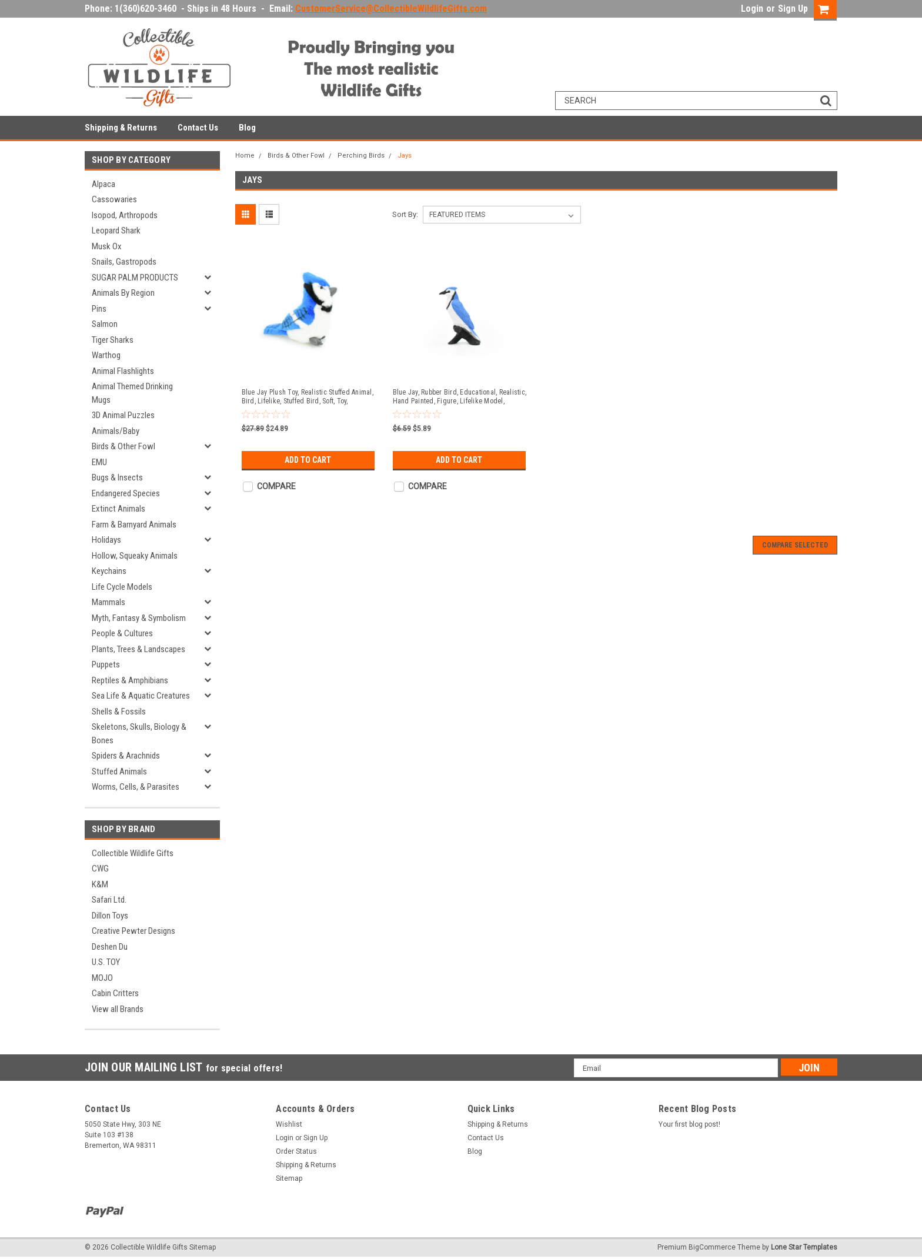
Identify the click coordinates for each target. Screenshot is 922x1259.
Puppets (106, 664)
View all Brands (117, 1009)
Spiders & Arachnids (126, 755)
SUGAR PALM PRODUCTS (135, 277)
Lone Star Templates (804, 1247)
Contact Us (198, 127)
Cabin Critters (115, 993)
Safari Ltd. (109, 899)
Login (752, 8)
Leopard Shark (116, 230)
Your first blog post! (689, 1124)
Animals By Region (123, 293)
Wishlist (289, 1124)
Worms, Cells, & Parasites (135, 787)
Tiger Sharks (112, 340)
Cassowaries (114, 199)
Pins (99, 308)
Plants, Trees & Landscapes (138, 649)
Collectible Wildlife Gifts (132, 853)
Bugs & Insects (117, 477)
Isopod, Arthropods (125, 215)
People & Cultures (122, 633)
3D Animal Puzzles (123, 415)
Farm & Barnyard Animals (134, 524)
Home (245, 155)
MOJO (102, 978)
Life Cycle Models (122, 587)
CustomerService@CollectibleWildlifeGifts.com (391, 8)
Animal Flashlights (123, 371)
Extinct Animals (118, 508)
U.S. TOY (106, 962)
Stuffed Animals (119, 771)
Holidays (106, 540)
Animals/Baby (115, 431)
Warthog (106, 355)
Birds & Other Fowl (123, 446)
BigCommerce (712, 1247)
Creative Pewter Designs (133, 931)
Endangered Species (126, 493)
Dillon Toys (110, 915)
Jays (404, 155)
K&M (100, 884)
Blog (247, 127)
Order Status (296, 1151)
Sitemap (289, 1178)
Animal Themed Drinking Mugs (132, 393)
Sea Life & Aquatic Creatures (141, 695)
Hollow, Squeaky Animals (135, 555)
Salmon (105, 324)
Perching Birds (361, 155)
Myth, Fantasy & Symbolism (139, 618)
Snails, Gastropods (124, 261)
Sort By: (405, 214)
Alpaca (103, 184)
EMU (99, 462)
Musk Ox (107, 246)
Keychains (109, 571)
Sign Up (793, 8)
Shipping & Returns (121, 127)
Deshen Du (110, 946)
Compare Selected (795, 545)
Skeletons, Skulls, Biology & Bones (139, 734)
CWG (100, 868)
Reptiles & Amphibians (130, 680)
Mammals (108, 602)
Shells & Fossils (119, 711)
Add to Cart (308, 460)
